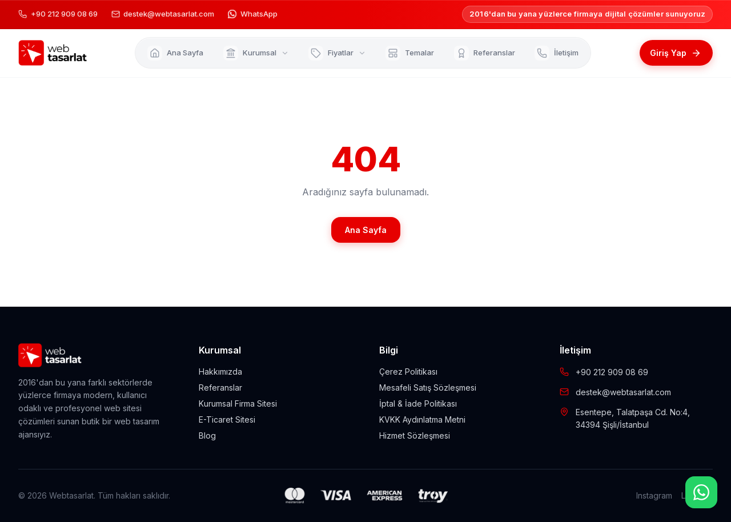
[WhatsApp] (701, 492)
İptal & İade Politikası (418, 403)
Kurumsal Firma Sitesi (238, 403)
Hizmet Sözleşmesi (414, 435)
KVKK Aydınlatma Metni (422, 419)
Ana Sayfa (366, 230)
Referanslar (220, 387)
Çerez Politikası (408, 371)
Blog (207, 435)
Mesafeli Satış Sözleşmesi (427, 387)
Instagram (654, 495)
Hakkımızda (220, 371)
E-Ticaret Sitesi (227, 419)
